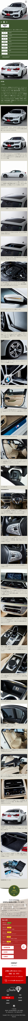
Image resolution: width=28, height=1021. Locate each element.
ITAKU (20, 995)
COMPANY (20, 1000)
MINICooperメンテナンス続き (8, 929)
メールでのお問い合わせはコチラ (15, 980)
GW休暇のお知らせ (6, 924)
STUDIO (7, 1000)
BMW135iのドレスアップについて (9, 933)
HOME (8, 995)
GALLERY (20, 997)
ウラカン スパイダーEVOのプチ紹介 (9, 938)
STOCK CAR (8, 997)
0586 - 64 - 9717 (14, 974)
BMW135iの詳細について (7, 943)
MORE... (23, 947)
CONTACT (8, 1003)
